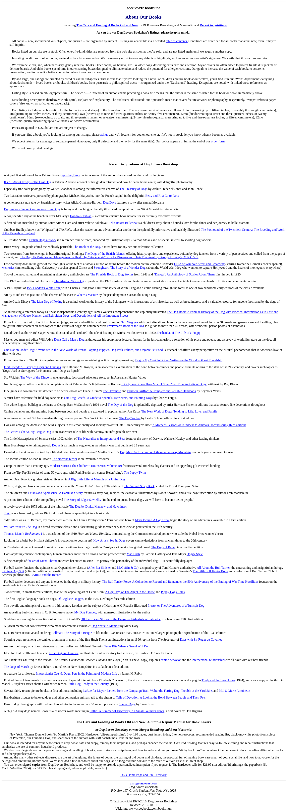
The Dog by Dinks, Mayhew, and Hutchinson (98, 506)
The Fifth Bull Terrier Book (210, 571)
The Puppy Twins (135, 472)
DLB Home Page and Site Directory (143, 775)
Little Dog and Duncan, (64, 653)
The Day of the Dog (120, 404)
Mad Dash (133, 554)
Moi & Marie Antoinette (234, 690)
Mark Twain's (152, 520)
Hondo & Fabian (80, 216)
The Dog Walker (130, 418)
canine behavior (171, 660)
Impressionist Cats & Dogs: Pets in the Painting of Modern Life (76, 673)
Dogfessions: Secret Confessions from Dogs (32, 209)
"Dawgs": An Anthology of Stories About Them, (184, 274)
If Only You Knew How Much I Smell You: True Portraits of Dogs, (164, 384)
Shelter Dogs (127, 704)
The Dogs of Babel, (163, 547)
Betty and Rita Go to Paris (162, 195)
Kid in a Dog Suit (13, 571)
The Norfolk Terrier (64, 459)
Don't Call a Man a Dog (69, 339)
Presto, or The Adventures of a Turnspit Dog (176, 605)
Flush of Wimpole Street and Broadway (199, 264)
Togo (7, 513)
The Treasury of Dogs (133, 189)
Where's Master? (87, 294)
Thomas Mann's (23, 533)
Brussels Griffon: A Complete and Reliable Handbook (161, 391)
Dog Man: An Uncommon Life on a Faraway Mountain (155, 452)
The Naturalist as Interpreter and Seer (101, 438)
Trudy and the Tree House (218, 680)
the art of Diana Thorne (42, 561)
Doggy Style (195, 554)
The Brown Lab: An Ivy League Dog (27, 431)
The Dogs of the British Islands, (105, 253)
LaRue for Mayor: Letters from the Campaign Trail (115, 690)
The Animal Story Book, (139, 486)
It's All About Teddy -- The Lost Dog (27, 182)
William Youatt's (20, 527)
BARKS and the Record (45, 574)
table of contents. (177, 41)
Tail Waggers (129, 322)
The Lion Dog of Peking (46, 301)
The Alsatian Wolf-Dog (69, 281)
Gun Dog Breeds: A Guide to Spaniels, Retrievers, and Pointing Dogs (108, 398)
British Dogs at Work (42, 240)
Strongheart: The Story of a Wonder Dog (119, 267)
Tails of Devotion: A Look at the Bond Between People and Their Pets (160, 697)
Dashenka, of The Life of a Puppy (179, 332)
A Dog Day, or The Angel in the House (130, 592)
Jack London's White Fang (44, 288)
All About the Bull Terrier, (214, 567)
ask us (104, 134)
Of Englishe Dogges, (71, 598)
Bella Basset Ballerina (122, 223)
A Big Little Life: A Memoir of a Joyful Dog (96, 479)
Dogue (56, 445)
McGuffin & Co (127, 567)
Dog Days (109, 202)
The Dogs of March (16, 666)
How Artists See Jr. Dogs (109, 540)
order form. (218, 141)
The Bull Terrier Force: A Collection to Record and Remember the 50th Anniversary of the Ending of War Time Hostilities (180, 581)
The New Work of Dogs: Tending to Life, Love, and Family (179, 411)
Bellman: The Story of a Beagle (71, 632)
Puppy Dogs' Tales (173, 592)
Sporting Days (71, 175)
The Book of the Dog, (87, 246)
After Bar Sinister (99, 567)
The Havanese (112, 391)
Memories (8, 267)
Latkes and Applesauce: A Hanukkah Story (55, 493)
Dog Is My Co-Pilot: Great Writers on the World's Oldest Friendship (178, 360)
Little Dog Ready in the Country (88, 684)
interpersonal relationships (208, 660)
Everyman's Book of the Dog (125, 326)
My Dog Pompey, (85, 612)
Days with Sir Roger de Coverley (201, 639)
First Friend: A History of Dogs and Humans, (33, 367)
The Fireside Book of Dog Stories (111, 274)
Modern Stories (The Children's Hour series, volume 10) (86, 465)
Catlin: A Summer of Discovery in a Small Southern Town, (127, 711)
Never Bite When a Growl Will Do (125, 646)
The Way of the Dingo (35, 377)
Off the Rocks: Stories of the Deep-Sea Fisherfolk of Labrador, (121, 619)
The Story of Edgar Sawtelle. (82, 499)
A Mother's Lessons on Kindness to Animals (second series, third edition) (199, 425)
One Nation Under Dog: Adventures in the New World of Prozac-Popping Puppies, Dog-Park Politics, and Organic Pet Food (83, 350)
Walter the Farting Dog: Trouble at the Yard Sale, (181, 690)
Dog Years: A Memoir (105, 626)
